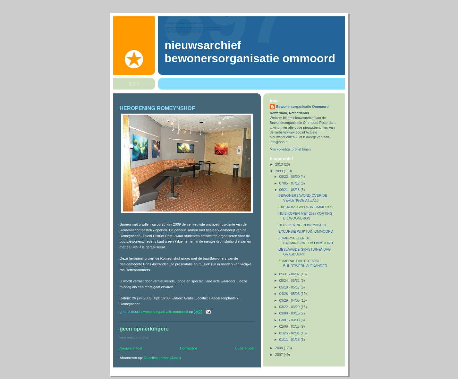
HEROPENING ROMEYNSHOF (302, 225)
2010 (279, 164)
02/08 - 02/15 (290, 326)
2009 (279, 171)
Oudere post (244, 348)
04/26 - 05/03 (290, 294)
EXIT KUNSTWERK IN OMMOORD (305, 207)
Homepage (188, 348)
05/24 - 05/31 (290, 280)
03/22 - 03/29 (290, 307)
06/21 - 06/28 (290, 190)
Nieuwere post (131, 348)
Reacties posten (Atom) (162, 358)
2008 (279, 348)
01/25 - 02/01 (290, 333)
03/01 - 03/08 (290, 320)
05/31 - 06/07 (290, 274)
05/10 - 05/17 (290, 287)
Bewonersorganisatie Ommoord (302, 106)
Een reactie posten (134, 337)
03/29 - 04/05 (290, 300)
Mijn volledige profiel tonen (290, 149)
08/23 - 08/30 (290, 176)
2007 (279, 355)
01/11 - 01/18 (290, 339)
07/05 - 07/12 (290, 183)
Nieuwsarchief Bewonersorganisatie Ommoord (250, 52)
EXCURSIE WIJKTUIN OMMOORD (305, 231)
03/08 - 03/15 (290, 313)
